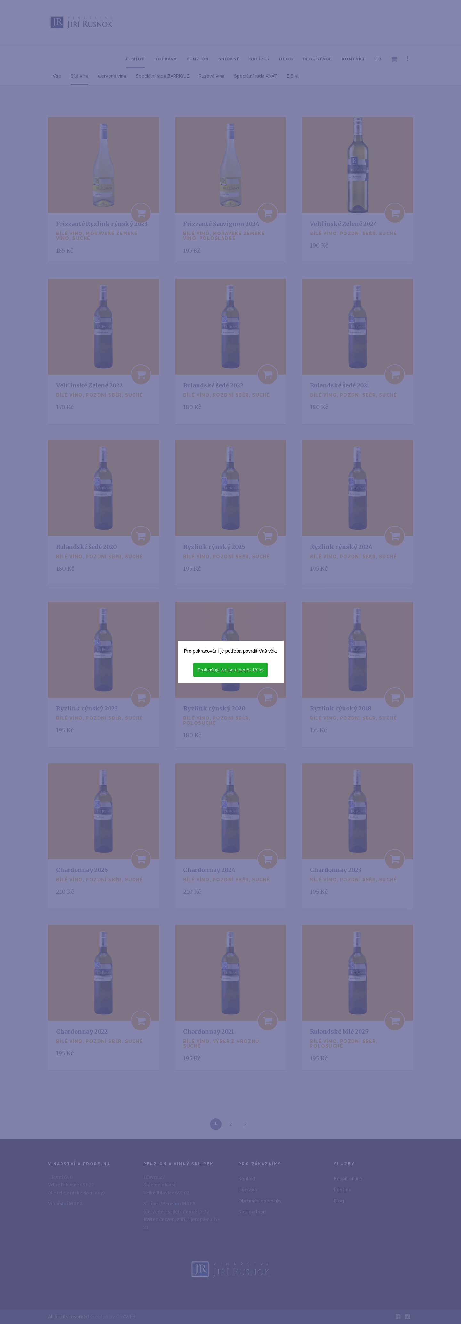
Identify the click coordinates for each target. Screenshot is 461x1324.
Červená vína (112, 76)
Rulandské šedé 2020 (86, 547)
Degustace (317, 59)
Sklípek (259, 59)
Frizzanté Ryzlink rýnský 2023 (102, 223)
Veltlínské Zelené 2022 (89, 385)
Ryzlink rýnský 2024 (341, 547)
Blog (286, 59)
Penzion (198, 59)
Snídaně (229, 59)
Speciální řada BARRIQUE (162, 76)
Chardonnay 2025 (82, 870)
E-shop (135, 59)
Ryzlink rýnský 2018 (341, 708)
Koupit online (348, 1178)
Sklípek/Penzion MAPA (169, 1204)
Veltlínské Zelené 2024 (343, 223)
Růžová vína (211, 76)
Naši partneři (252, 1211)
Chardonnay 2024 (209, 870)
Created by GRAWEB (112, 1316)
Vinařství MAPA (65, 1204)
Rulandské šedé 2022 (213, 385)
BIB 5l (293, 76)
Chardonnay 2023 (335, 870)
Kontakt (354, 59)
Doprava (165, 59)
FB (378, 59)
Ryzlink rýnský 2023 (87, 708)
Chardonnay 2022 (82, 1031)
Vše (57, 76)
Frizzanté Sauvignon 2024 (221, 223)
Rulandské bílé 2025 (339, 1031)
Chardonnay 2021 (208, 1031)
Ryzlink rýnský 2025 (214, 547)
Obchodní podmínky (260, 1200)
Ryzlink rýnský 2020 (214, 708)
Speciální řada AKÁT (255, 76)
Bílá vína (79, 76)
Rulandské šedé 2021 (339, 385)
